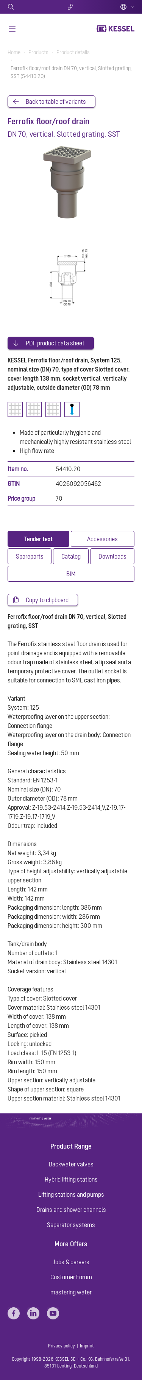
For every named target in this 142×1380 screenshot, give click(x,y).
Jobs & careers (71, 1261)
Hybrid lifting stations (71, 1179)
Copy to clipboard (47, 599)
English (127, 6)
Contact (71, 6)
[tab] (38, 539)
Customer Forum (71, 1277)
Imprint (87, 1346)
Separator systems (71, 1224)
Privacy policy (61, 1346)
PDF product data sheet (55, 343)
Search (29, 6)
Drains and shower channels (71, 1209)
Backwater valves (71, 1164)
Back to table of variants (56, 101)
